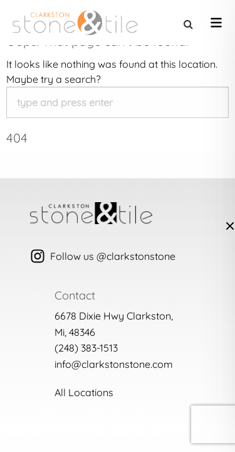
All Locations (84, 392)
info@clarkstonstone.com (114, 364)
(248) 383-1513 (86, 348)
